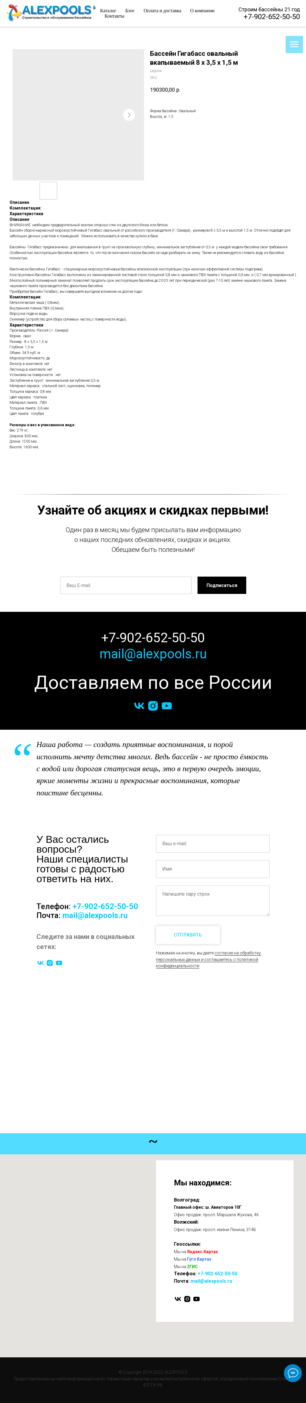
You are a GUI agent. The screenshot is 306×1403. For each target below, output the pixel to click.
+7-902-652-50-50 (272, 17)
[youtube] (167, 706)
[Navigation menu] (294, 44)
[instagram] (153, 706)
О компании (202, 10)
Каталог (108, 10)
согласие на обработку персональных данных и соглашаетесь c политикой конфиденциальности (208, 959)
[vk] (139, 706)
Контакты (114, 16)
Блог (130, 10)
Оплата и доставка (162, 10)
